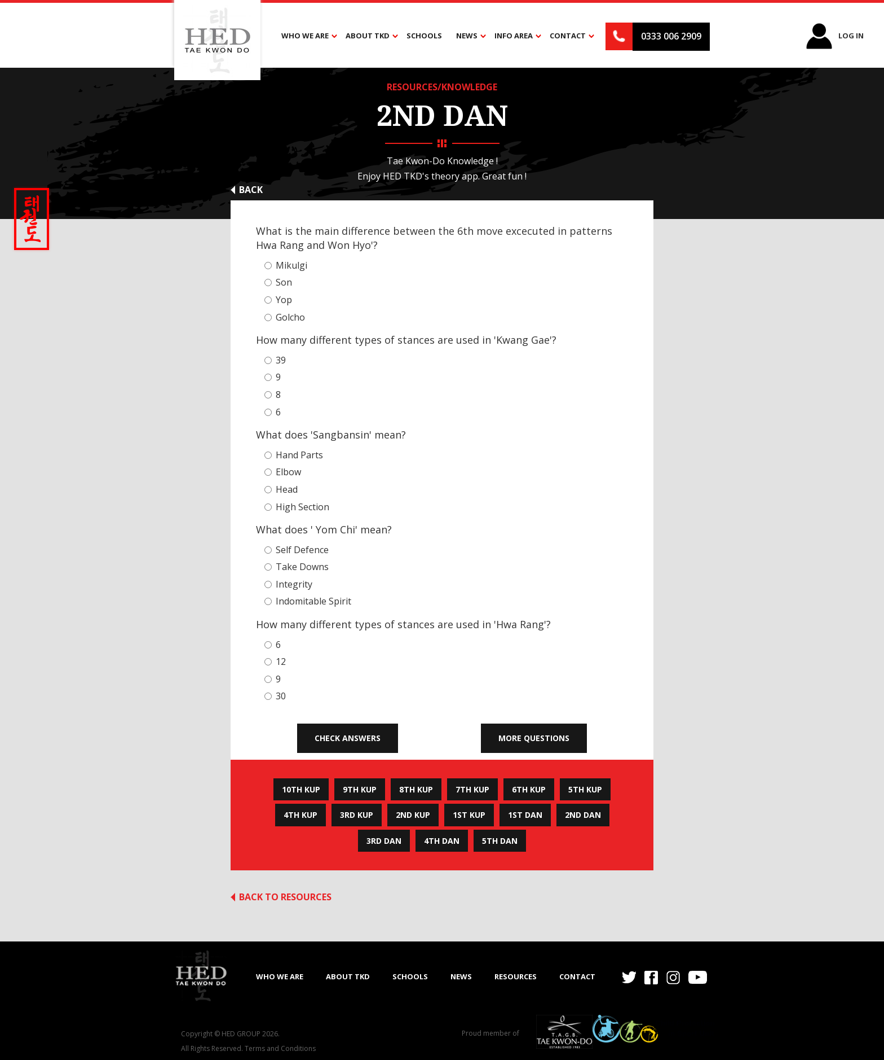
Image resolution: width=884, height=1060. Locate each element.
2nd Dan (583, 814)
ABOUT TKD (348, 976)
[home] (201, 975)
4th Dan (441, 840)
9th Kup (360, 789)
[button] (306, 36)
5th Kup (585, 789)
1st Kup (469, 814)
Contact (577, 976)
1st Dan (525, 814)
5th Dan (500, 840)
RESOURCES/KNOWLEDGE (442, 87)
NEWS (461, 976)
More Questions (533, 738)
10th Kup (301, 789)
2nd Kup (413, 814)
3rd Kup (356, 814)
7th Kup (472, 789)
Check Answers (348, 738)
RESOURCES (515, 976)
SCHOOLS (410, 976)
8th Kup (416, 789)
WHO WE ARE (279, 976)
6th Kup (529, 789)
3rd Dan (383, 840)
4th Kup (300, 814)
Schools (424, 35)
